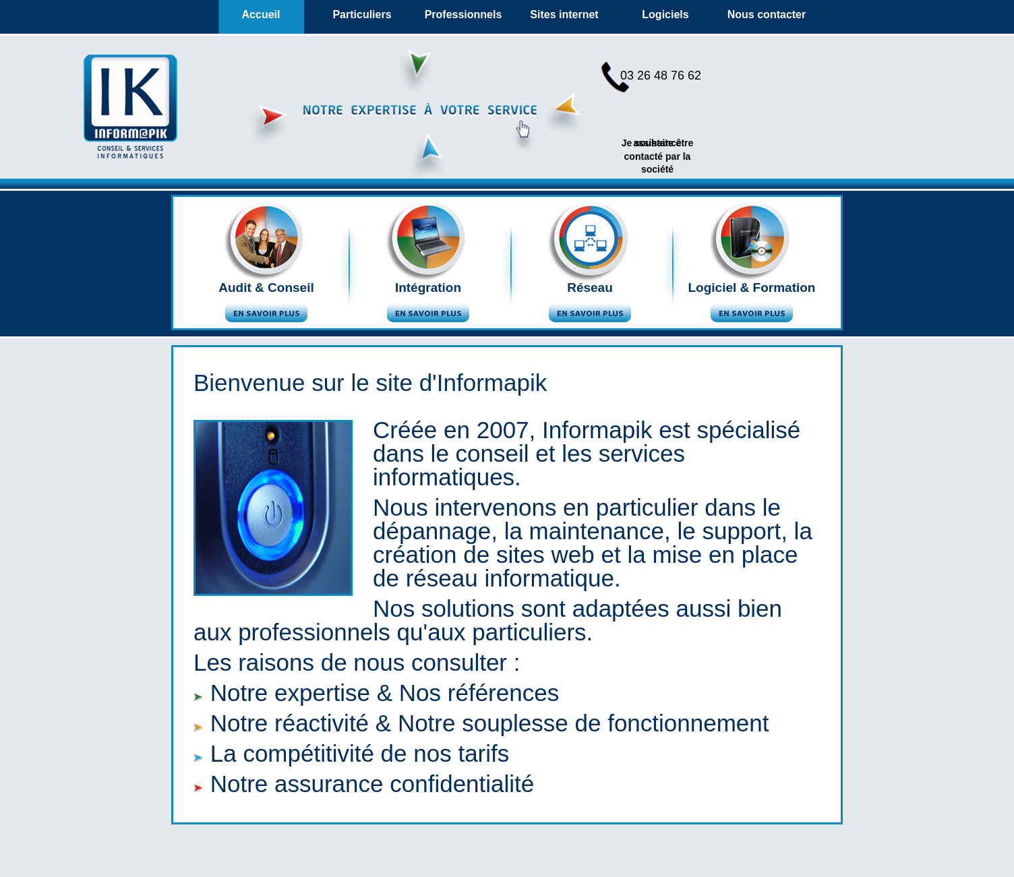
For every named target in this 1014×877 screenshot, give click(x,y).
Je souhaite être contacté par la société (658, 156)
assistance (657, 143)
